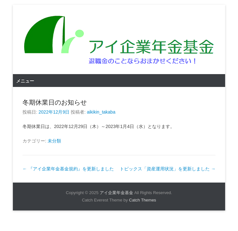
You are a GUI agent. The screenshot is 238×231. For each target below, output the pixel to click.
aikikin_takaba (101, 112)
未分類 (54, 140)
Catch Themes (142, 200)
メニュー (25, 80)
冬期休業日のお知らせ (55, 102)
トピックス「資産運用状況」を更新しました (167, 168)
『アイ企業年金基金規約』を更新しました (68, 168)
